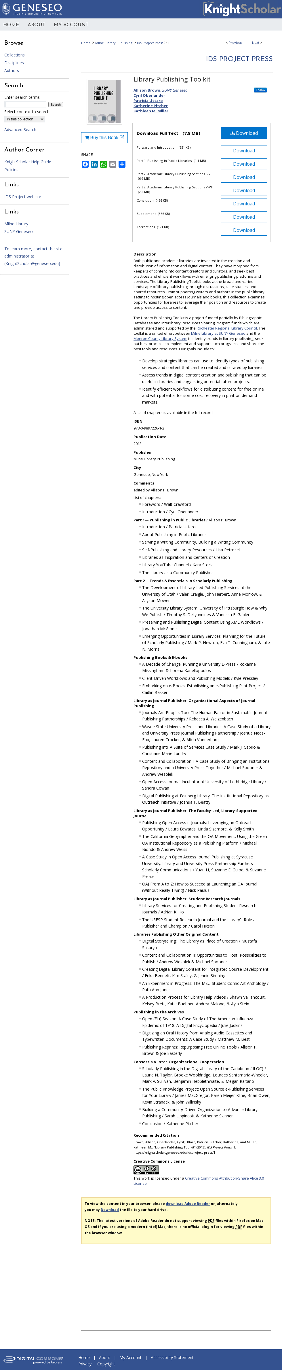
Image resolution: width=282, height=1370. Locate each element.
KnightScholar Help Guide (27, 161)
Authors (11, 70)
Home (86, 43)
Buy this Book (104, 137)
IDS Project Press (150, 43)
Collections (14, 55)
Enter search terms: (22, 97)
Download (244, 133)
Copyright (106, 1364)
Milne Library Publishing (113, 43)
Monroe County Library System (160, 338)
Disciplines (14, 62)
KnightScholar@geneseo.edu (32, 263)
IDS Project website (22, 196)
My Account (130, 1357)
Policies (11, 169)
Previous (235, 42)
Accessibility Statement (172, 1357)
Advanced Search (20, 129)
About (104, 1357)
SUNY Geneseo (18, 231)
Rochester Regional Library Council (227, 328)
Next (255, 42)
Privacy (85, 1364)
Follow (260, 90)
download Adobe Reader (188, 1203)
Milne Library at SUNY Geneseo (218, 333)
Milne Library (16, 223)
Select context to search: (27, 111)
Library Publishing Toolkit (172, 79)
